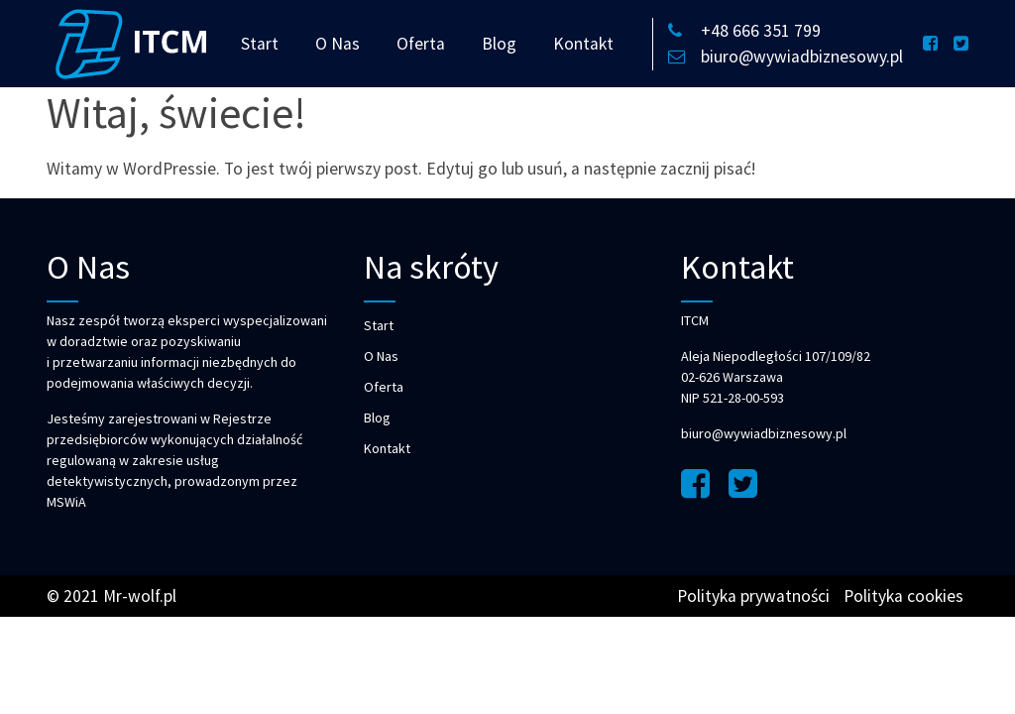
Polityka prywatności (753, 596)
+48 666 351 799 (744, 31)
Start (260, 44)
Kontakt (583, 44)
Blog (499, 44)
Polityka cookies (903, 596)
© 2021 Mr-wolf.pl (111, 596)
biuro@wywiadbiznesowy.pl (785, 56)
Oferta (420, 44)
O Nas (337, 44)
